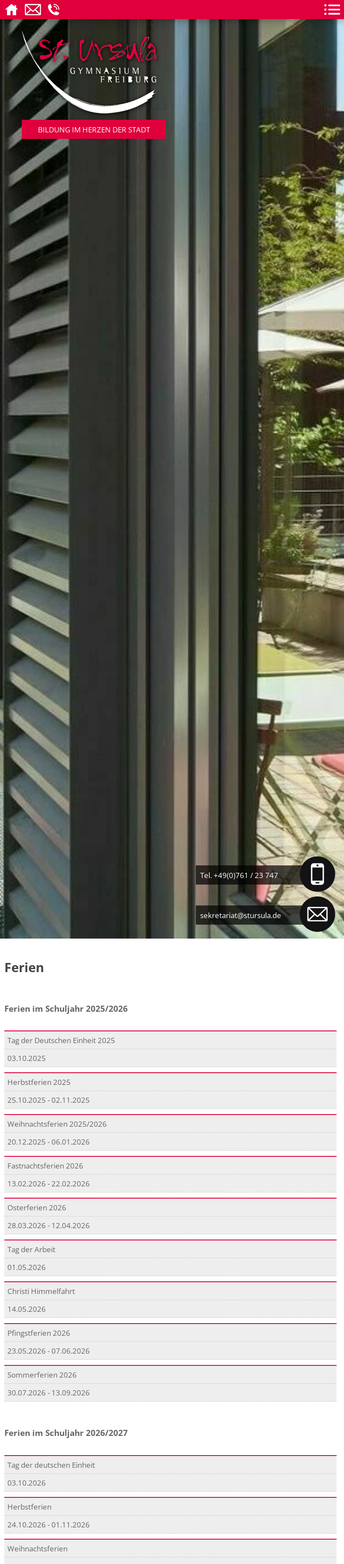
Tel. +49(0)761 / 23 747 (239, 875)
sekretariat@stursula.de (240, 915)
